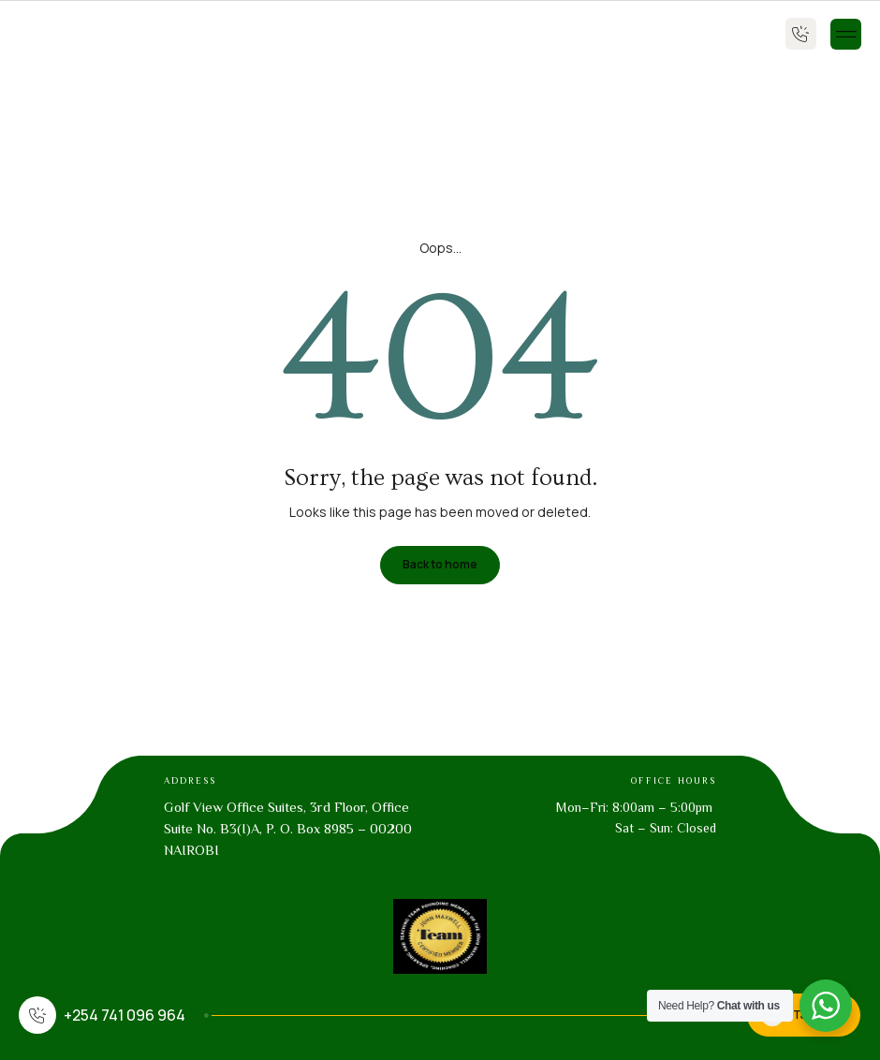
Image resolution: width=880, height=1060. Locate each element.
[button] (845, 34)
